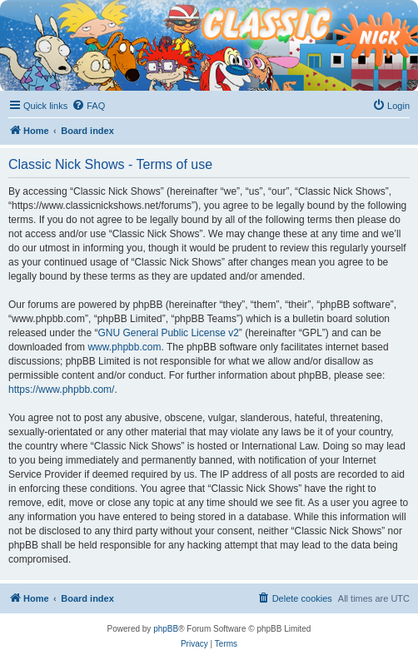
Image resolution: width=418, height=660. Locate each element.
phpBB (165, 628)
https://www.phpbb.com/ (61, 389)
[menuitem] (88, 106)
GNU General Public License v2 (167, 333)
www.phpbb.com (124, 347)
